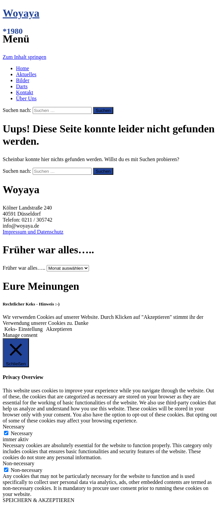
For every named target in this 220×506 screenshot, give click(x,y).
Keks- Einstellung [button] (23, 329)
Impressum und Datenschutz (33, 232)
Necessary (22, 433)
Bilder (22, 80)
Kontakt (24, 92)
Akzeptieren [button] (59, 329)
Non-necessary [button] (18, 463)
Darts (22, 86)
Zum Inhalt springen (24, 57)
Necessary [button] (14, 426)
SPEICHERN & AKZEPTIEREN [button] (38, 500)
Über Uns (26, 98)
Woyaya (21, 13)
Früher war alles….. (24, 268)
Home (22, 68)
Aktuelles (26, 74)
